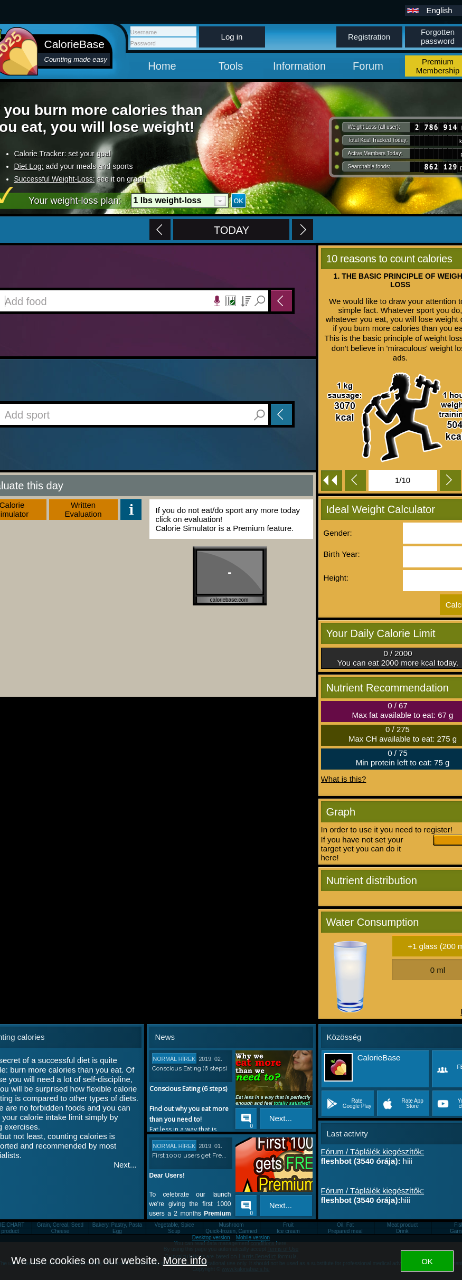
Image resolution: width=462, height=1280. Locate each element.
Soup (174, 1231)
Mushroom (231, 1225)
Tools (231, 66)
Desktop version (211, 1237)
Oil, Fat (345, 1225)
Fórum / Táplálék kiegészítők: (373, 1151)
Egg (117, 1231)
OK (427, 1261)
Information (299, 66)
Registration (369, 36)
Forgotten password (438, 36)
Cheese (60, 1231)
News (165, 1036)
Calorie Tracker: (40, 153)
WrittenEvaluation (82, 509)
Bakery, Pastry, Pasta (117, 1225)
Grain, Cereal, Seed (60, 1225)
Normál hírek (174, 1059)
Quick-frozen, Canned (231, 1231)
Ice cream (288, 1231)
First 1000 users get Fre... (189, 1155)
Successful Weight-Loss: (54, 179)
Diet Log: (29, 166)
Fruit (288, 1225)
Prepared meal (345, 1231)
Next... (125, 1164)
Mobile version (253, 1237)
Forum (368, 66)
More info (185, 1260)
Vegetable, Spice (174, 1225)
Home (162, 66)
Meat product (402, 1225)
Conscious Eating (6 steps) (189, 1068)
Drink (402, 1231)
